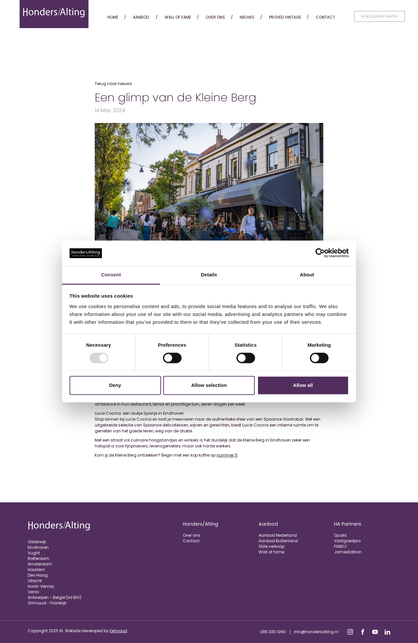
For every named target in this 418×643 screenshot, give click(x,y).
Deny (115, 385)
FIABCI (340, 546)
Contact (325, 17)
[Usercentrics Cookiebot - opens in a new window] (320, 253)
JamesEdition (348, 552)
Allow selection (209, 385)
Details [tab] (209, 274)
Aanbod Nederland (278, 535)
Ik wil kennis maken (379, 16)
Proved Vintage (285, 17)
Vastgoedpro (347, 541)
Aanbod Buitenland (278, 541)
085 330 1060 (273, 631)
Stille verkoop (271, 546)
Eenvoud (118, 631)
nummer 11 (227, 455)
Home (112, 17)
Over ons (215, 17)
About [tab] (307, 274)
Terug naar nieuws (113, 83)
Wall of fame (178, 17)
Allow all (303, 385)
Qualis (340, 535)
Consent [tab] (111, 274)
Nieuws (247, 17)
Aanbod (141, 17)
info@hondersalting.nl (316, 631)
